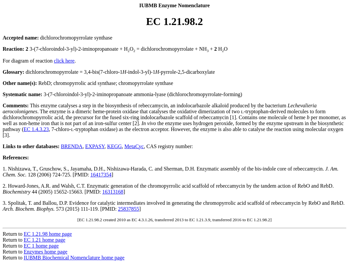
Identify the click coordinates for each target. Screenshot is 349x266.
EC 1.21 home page (44, 240)
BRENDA (72, 146)
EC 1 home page (41, 246)
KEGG (114, 146)
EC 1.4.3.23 (36, 129)
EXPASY (94, 146)
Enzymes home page (45, 251)
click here (64, 61)
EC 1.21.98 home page (48, 234)
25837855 (128, 209)
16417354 (100, 174)
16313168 (112, 192)
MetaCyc (134, 146)
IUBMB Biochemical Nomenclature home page (74, 257)
